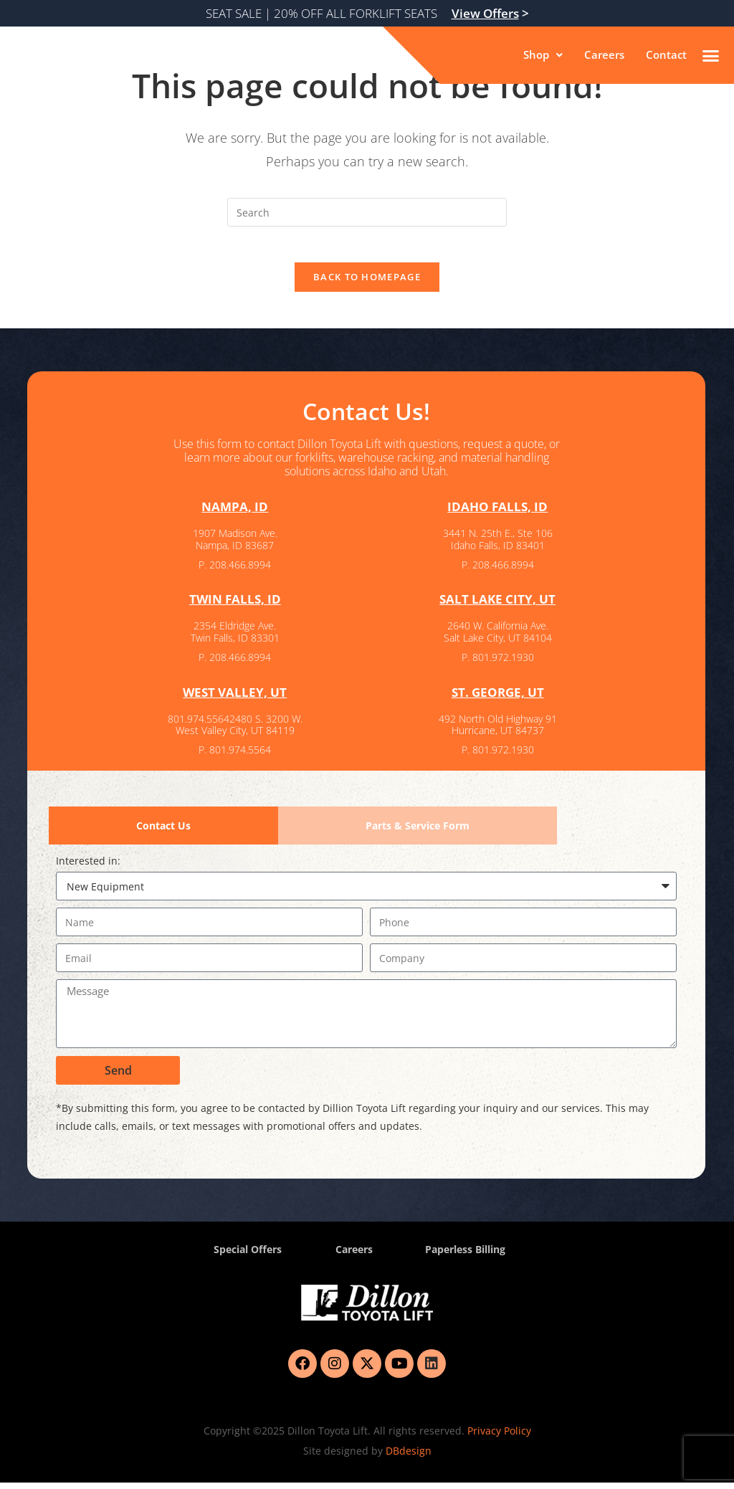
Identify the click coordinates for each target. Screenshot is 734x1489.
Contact (665, 55)
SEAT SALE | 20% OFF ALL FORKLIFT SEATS (367, 13)
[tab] (163, 832)
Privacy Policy (499, 1437)
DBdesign (409, 1457)
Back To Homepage (367, 284)
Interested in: (88, 867)
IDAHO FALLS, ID (498, 514)
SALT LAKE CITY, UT (497, 606)
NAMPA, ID (235, 514)
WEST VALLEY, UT (235, 699)
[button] (538, 55)
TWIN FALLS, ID (235, 606)
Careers (602, 55)
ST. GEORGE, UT (497, 699)
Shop (538, 55)
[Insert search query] (367, 212)
